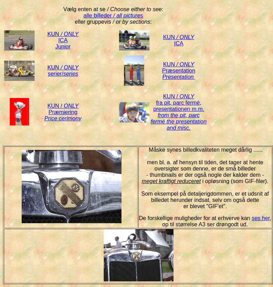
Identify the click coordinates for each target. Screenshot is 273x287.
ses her (261, 218)
